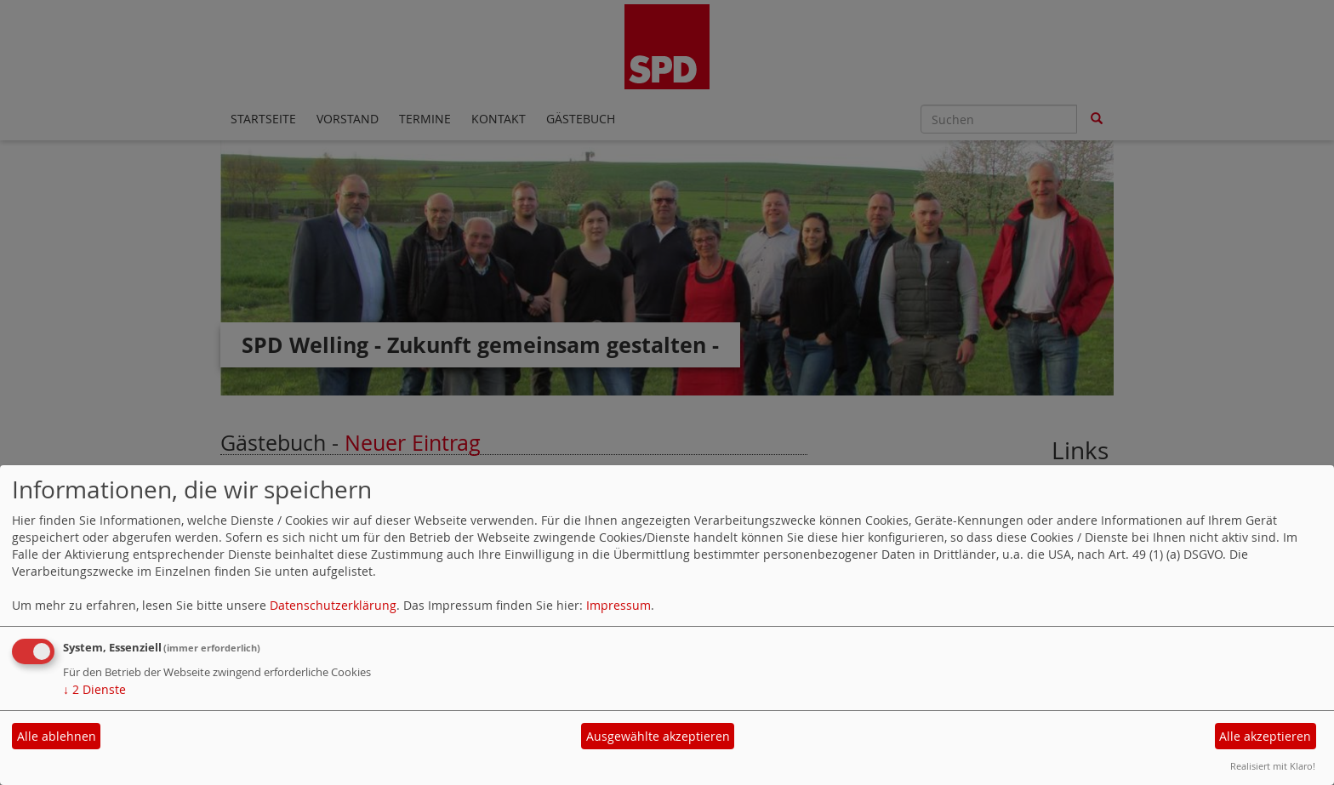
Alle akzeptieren (1265, 736)
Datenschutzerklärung (333, 605)
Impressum (618, 605)
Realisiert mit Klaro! (1272, 765)
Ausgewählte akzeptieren (658, 736)
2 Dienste (94, 689)
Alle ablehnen (56, 736)
